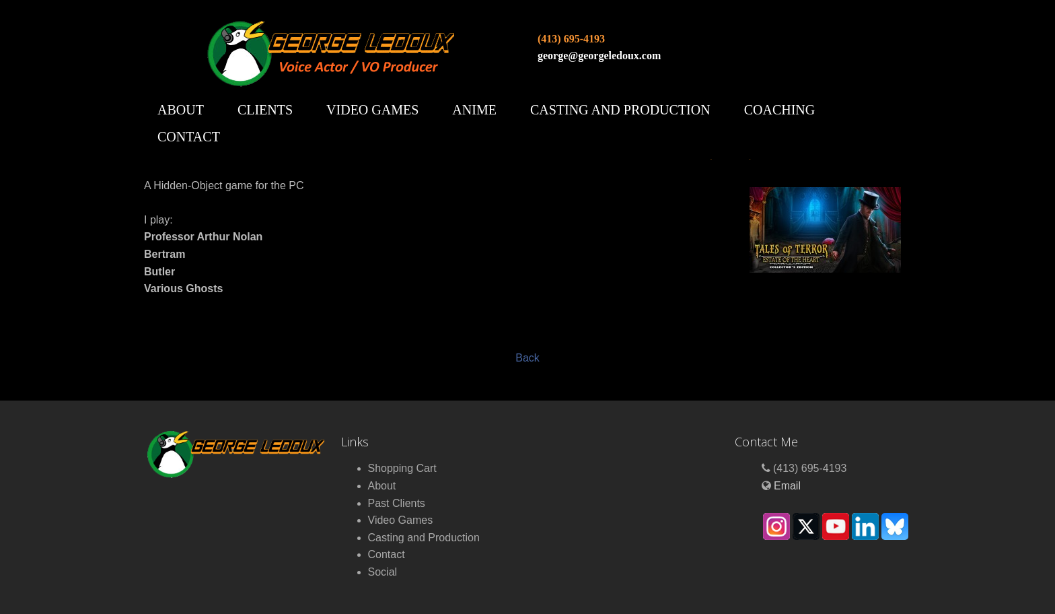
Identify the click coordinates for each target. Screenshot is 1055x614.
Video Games (372, 109)
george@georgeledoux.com (599, 55)
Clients (265, 109)
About (180, 109)
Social (383, 572)
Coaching (779, 109)
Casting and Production (620, 109)
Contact (188, 136)
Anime (474, 109)
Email (787, 485)
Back (527, 358)
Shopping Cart (402, 468)
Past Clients (396, 503)
